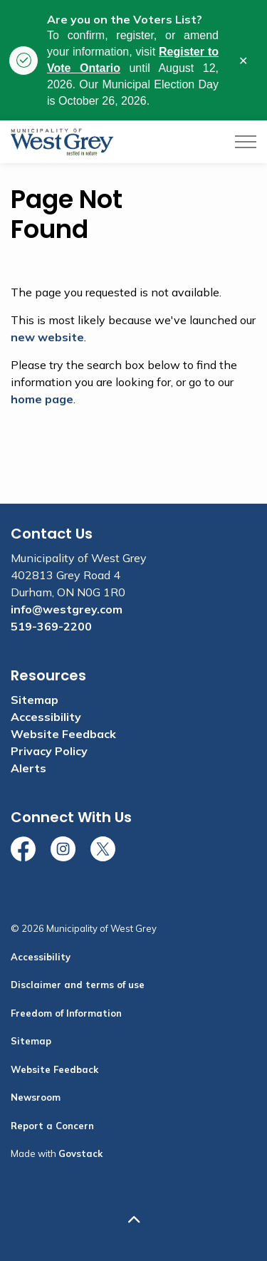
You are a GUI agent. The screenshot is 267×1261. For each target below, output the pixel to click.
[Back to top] (133, 1220)
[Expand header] (245, 141)
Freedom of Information (66, 1013)
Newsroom (36, 1097)
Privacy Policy (49, 751)
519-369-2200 (51, 626)
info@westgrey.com (66, 609)
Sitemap (34, 699)
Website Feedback (63, 734)
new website (47, 337)
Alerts (28, 768)
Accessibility (46, 717)
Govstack (80, 1153)
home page (42, 399)
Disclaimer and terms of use (78, 984)
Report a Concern (52, 1125)
